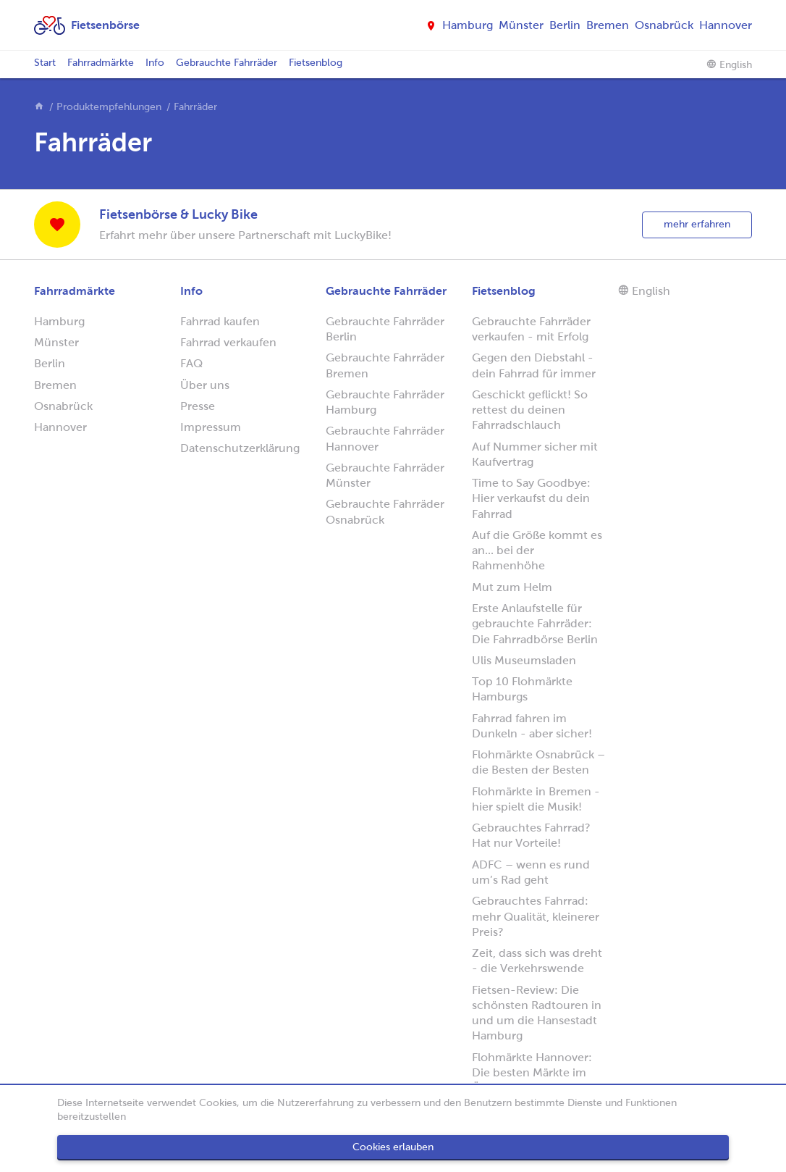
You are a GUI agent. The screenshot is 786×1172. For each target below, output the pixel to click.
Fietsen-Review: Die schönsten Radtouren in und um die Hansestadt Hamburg (536, 1013)
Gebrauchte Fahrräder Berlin (385, 329)
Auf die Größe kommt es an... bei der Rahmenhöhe (537, 550)
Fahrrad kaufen (220, 321)
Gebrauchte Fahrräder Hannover (385, 438)
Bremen (607, 25)
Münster (521, 25)
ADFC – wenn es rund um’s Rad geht (531, 872)
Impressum (210, 427)
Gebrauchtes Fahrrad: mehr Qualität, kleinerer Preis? (535, 916)
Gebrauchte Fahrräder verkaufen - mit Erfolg (531, 329)
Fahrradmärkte (100, 62)
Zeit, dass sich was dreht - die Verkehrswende (537, 960)
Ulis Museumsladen (524, 660)
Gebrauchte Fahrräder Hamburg (385, 402)
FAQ (191, 363)
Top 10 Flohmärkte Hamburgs (522, 689)
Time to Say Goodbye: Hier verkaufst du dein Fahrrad (531, 498)
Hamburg (467, 25)
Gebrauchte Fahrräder (226, 62)
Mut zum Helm (512, 587)
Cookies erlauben (393, 1147)
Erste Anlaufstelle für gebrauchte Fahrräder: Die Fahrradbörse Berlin (535, 623)
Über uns (204, 385)
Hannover (725, 25)
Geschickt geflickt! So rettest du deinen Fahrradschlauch (530, 410)
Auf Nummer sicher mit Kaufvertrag (535, 454)
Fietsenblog (315, 62)
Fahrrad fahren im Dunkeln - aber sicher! (532, 726)
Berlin (564, 25)
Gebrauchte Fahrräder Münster (385, 475)
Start (45, 62)
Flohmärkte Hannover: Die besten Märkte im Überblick (532, 1072)
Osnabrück (664, 25)
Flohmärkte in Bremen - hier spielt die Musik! (536, 799)
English (729, 64)
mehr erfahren (697, 224)
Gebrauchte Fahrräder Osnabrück (385, 511)
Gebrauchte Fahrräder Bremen (385, 365)
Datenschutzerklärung (240, 448)
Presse (197, 406)
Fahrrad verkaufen (228, 342)
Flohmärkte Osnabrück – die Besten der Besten (538, 762)
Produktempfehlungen (108, 106)
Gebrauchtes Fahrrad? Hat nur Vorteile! (531, 835)
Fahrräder (195, 106)
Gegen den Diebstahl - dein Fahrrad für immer (534, 365)
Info (154, 62)
